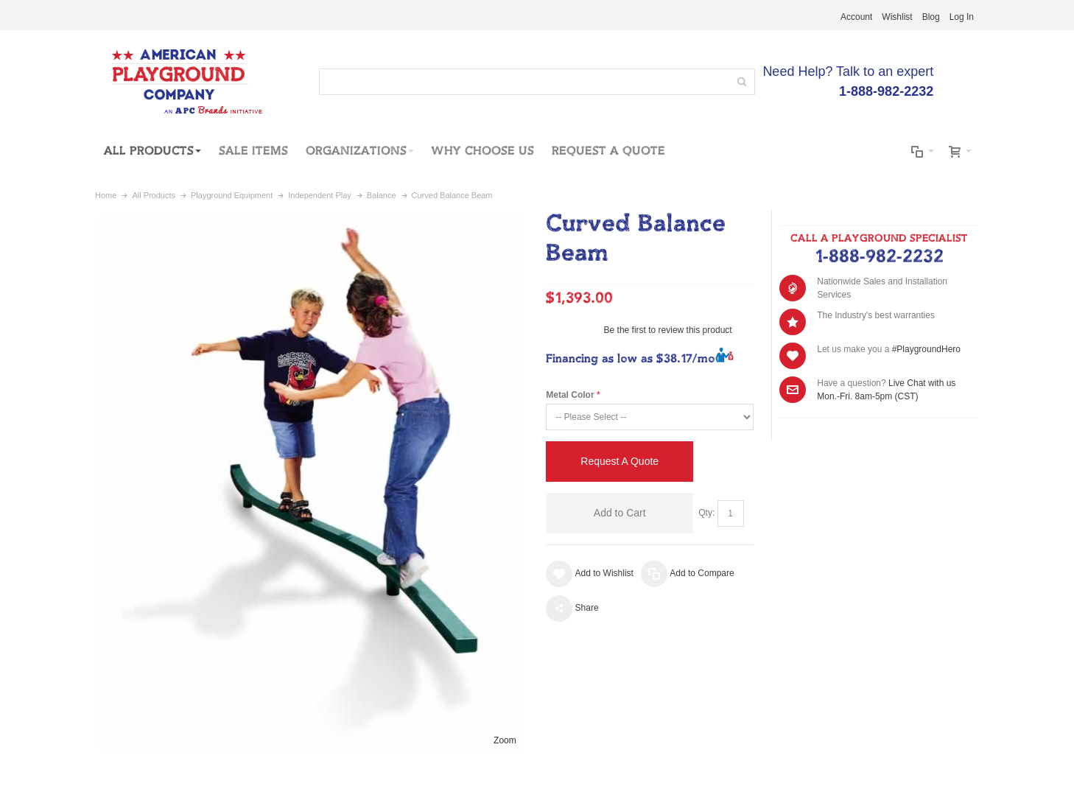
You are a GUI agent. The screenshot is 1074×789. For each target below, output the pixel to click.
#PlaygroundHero (926, 349)
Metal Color (570, 395)
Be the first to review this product (668, 330)
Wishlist (897, 17)
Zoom (505, 740)
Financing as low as (630, 359)
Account (856, 17)
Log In (962, 17)
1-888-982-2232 (879, 257)
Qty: (706, 513)
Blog (931, 17)
